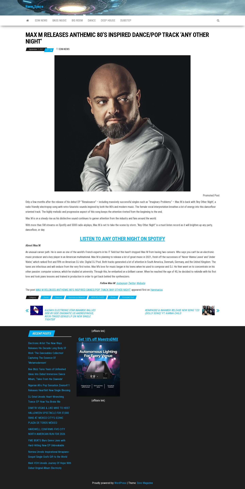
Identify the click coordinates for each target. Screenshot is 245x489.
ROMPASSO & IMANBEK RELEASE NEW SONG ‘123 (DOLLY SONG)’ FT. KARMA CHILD (172, 312)
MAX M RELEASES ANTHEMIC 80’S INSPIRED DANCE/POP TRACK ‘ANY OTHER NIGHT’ (83, 289)
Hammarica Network (76, 297)
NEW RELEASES (97, 297)
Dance (45, 297)
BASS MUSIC (59, 20)
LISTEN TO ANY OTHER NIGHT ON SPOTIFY (122, 239)
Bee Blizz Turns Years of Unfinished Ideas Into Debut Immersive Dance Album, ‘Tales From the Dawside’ (47, 374)
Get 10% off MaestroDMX (98, 339)
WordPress (120, 483)
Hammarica (156, 289)
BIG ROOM (77, 20)
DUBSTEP (125, 20)
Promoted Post (128, 297)
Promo (113, 297)
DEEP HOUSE (108, 20)
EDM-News (64, 49)
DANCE (92, 20)
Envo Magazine (145, 483)
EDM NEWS (41, 20)
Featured (58, 297)
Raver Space (34, 6)
